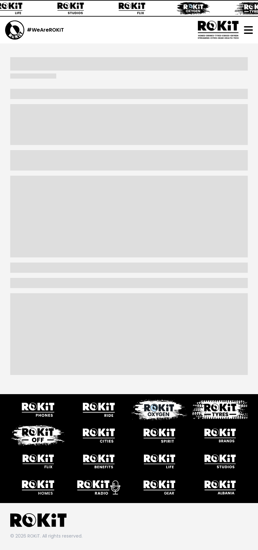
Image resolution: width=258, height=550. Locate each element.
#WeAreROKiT (45, 30)
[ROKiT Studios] (73, 8)
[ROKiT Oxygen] (196, 8)
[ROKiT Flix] (134, 8)
